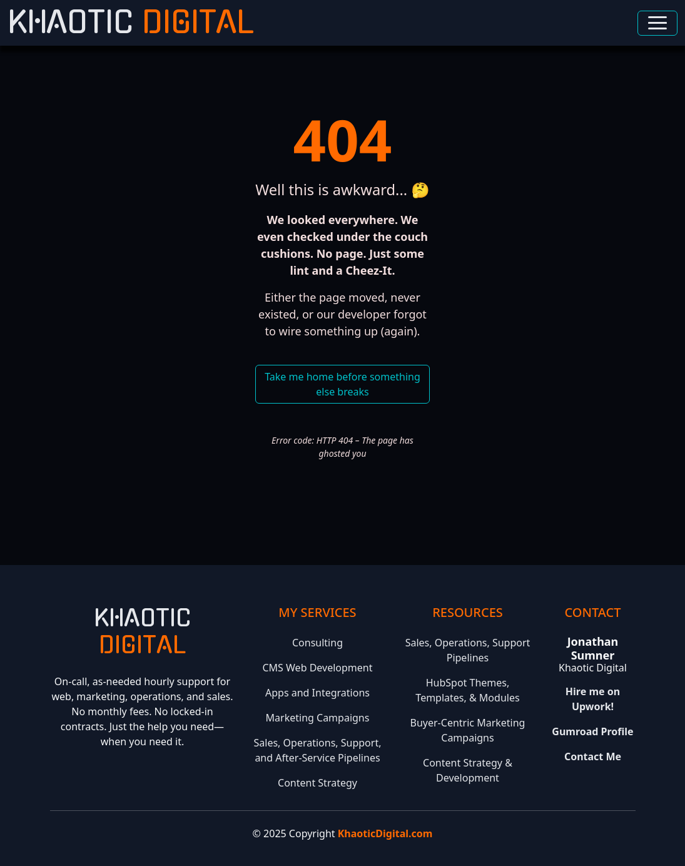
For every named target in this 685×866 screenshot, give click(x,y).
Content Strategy (317, 783)
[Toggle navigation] (657, 23)
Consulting (317, 643)
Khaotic (131, 23)
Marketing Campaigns (318, 718)
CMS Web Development (317, 668)
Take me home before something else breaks (342, 384)
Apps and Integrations (317, 693)
